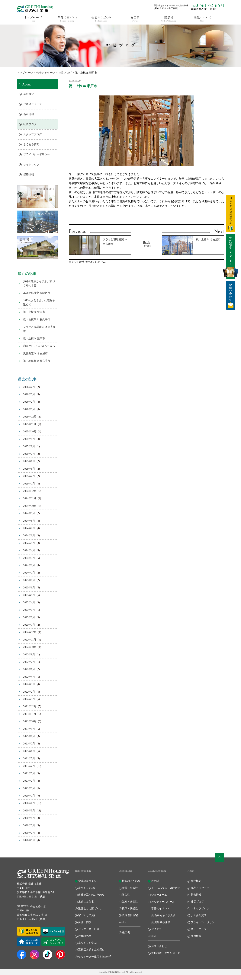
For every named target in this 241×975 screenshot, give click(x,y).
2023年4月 (29, 602)
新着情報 (28, 114)
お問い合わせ (159, 946)
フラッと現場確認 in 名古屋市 (39, 328)
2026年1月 (29, 409)
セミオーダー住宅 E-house (93, 956)
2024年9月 (29, 513)
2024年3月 (29, 558)
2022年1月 (29, 699)
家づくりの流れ (87, 915)
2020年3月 (29, 825)
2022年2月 (29, 691)
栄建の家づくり (87, 881)
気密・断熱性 (130, 901)
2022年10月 (29, 647)
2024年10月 (29, 505)
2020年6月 (29, 803)
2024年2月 (29, 565)
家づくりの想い (87, 888)
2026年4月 (29, 387)
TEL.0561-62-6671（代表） (32, 919)
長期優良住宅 (130, 915)
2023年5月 (29, 595)
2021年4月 (29, 766)
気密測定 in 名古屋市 (35, 353)
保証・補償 (84, 922)
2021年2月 (29, 780)
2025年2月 (29, 476)
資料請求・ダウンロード (165, 953)
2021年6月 (29, 751)
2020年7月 (29, 795)
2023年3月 (29, 609)
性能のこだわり (131, 881)
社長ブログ (65, 72)
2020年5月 (29, 810)
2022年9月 (29, 654)
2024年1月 (29, 572)
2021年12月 (29, 706)
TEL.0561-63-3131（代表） (32, 896)
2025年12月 (29, 416)
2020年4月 (29, 818)
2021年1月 (29, 788)
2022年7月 (29, 662)
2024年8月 (29, 520)
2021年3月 (29, 773)
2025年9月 (29, 439)
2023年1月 (29, 624)
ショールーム (159, 894)
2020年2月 (29, 832)
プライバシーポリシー (36, 154)
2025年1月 (29, 483)
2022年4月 (29, 676)
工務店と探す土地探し (91, 949)
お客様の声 (84, 936)
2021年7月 (29, 743)
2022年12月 (29, 632)
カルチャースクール (163, 901)
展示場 (155, 881)
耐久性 (126, 894)
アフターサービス (88, 929)
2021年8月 (29, 736)
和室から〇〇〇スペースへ (39, 345)
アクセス (156, 929)
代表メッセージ (45, 72)
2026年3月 (29, 394)
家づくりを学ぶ (87, 942)
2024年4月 (29, 550)
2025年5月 (29, 468)
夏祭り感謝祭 (162, 922)
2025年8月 (29, 446)
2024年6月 (29, 535)
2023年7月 (29, 580)
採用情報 (28, 174)
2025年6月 (29, 461)
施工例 (126, 932)
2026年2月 (29, 401)
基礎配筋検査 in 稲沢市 (36, 292)
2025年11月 (29, 424)
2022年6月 (29, 669)
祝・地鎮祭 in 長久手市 (36, 319)
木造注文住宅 (86, 901)
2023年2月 (29, 617)
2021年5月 (29, 758)
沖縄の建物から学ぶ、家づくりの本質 (39, 283)
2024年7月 (29, 528)
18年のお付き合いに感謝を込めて (39, 302)
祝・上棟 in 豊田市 (34, 312)
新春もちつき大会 (164, 915)
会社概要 (28, 94)
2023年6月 (29, 587)
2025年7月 (29, 453)
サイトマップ (31, 164)
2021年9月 (29, 728)
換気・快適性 (130, 908)
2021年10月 (29, 721)
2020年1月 (29, 840)
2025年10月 (29, 431)
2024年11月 (29, 498)
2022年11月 (29, 639)
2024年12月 (29, 491)
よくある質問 (31, 144)
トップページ (25, 72)
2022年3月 (29, 684)
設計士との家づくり (90, 908)
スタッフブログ (32, 134)
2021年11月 (29, 714)
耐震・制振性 (130, 888)
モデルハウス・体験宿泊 (165, 888)
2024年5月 (29, 543)
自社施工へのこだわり (91, 894)
